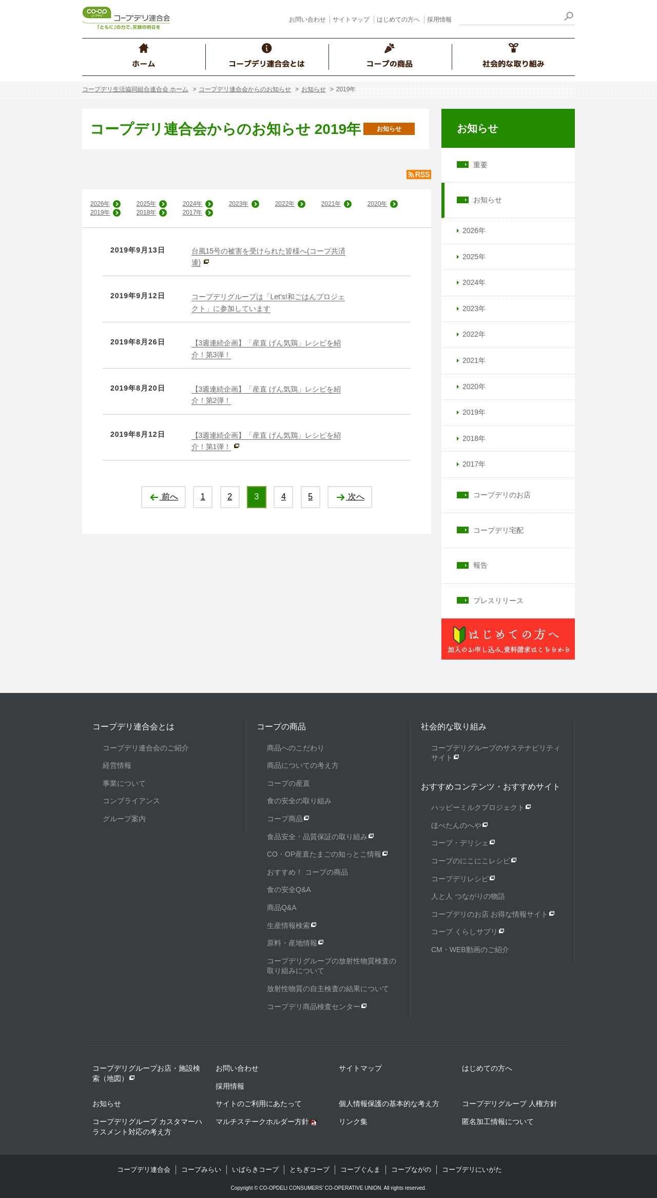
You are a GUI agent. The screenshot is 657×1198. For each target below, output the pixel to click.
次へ (349, 496)
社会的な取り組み (454, 726)
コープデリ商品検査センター (313, 1006)
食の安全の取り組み (299, 801)
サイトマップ (351, 19)
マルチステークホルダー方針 (262, 1121)
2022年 (285, 203)
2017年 (193, 212)
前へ (163, 496)
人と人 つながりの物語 (468, 896)
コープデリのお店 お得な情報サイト (489, 914)
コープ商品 (285, 819)
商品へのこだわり (295, 748)
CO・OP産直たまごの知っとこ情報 (324, 854)
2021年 (331, 203)
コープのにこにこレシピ (470, 861)
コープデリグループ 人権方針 (509, 1103)
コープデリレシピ (460, 879)
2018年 (147, 212)
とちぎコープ (309, 1169)
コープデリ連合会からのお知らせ (245, 89)
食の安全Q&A (289, 889)
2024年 (193, 203)
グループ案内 (124, 819)
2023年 (239, 203)
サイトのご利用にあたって (259, 1103)
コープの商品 (281, 726)
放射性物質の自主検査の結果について (328, 988)
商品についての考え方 (303, 765)
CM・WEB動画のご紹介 (470, 949)
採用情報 (439, 19)
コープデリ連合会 (143, 1169)
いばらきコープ (255, 1169)
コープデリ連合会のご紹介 (146, 748)
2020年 (378, 203)
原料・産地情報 (292, 943)
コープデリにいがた (472, 1169)
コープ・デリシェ (460, 843)
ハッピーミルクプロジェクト (478, 807)
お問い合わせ (307, 19)
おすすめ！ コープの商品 (307, 872)
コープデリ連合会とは (133, 726)
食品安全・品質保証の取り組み (317, 837)
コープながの (411, 1169)
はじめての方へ (398, 19)
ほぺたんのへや (456, 825)
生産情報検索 (288, 925)
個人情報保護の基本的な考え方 (389, 1103)
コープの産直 (288, 783)
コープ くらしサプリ (464, 932)
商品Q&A (282, 907)
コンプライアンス (131, 801)
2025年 (147, 203)
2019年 (100, 212)
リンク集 (353, 1121)
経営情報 (117, 765)
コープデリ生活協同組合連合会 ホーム (135, 89)
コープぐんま (360, 1169)
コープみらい (201, 1169)
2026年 (100, 203)
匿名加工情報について (498, 1121)
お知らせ (313, 89)
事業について (124, 783)
